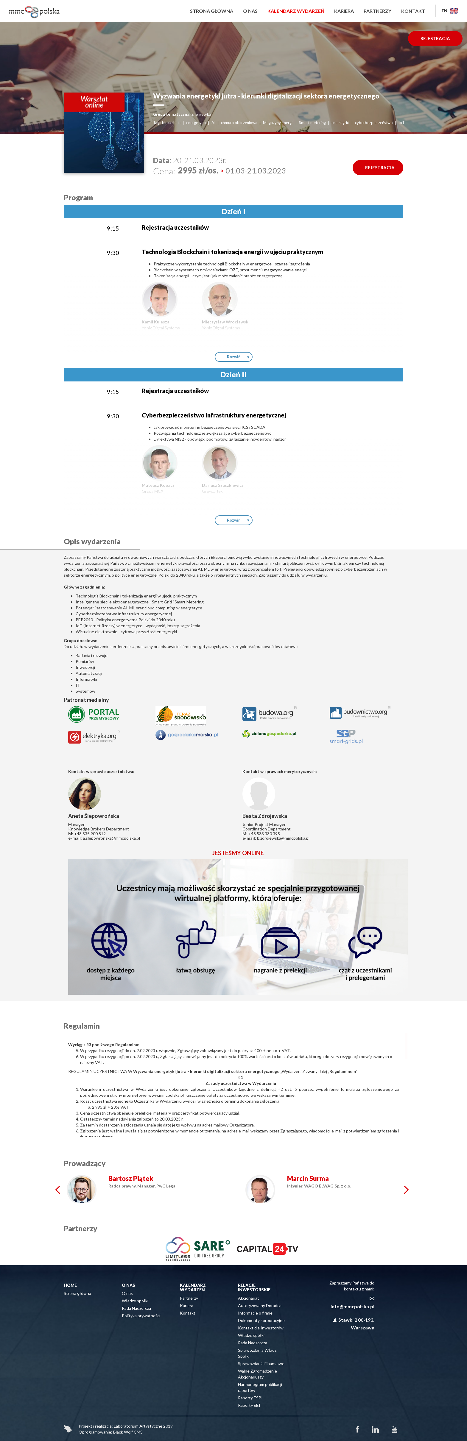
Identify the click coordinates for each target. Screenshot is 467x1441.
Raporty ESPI (250, 1397)
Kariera (344, 11)
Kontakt (413, 11)
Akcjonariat (248, 1298)
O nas (250, 11)
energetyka (196, 122)
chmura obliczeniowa (239, 122)
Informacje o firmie (255, 1312)
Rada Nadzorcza (136, 1308)
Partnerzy (377, 11)
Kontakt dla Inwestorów (261, 1327)
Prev (58, 1190)
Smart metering (312, 122)
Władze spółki (135, 1300)
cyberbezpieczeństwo (374, 122)
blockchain (171, 122)
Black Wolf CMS (128, 1431)
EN (450, 10)
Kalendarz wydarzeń (295, 11)
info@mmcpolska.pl (352, 1306)
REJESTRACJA (435, 38)
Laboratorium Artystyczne (138, 1426)
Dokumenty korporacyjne (261, 1320)
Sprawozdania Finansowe (261, 1363)
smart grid (340, 122)
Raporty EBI (249, 1405)
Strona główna (211, 11)
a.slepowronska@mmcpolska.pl (111, 838)
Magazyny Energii (278, 122)
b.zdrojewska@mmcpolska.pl (283, 838)
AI (213, 122)
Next (406, 1190)
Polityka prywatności (141, 1315)
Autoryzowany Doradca (259, 1305)
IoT (401, 122)
